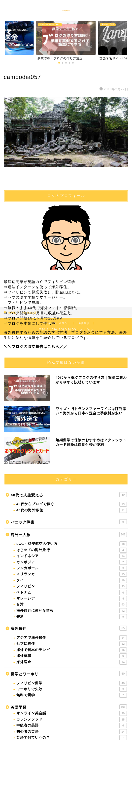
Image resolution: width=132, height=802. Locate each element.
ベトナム (71, 592)
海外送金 (71, 662)
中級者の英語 (71, 725)
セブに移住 (71, 643)
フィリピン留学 (71, 683)
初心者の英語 (71, 731)
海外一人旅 (69, 534)
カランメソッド (71, 719)
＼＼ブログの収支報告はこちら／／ (35, 346)
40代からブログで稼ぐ (71, 504)
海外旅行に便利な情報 (71, 610)
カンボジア (71, 562)
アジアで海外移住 (71, 637)
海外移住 (69, 628)
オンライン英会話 (71, 713)
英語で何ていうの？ (71, 737)
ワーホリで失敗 (71, 689)
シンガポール (71, 568)
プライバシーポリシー (56, 323)
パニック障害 (69, 521)
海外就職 (71, 655)
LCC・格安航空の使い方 (71, 543)
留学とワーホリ (69, 673)
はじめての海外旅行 (71, 550)
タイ (71, 580)
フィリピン (71, 586)
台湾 (71, 604)
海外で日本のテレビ (71, 649)
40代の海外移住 (71, 510)
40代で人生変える (69, 494)
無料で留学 (71, 695)
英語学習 (69, 706)
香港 (71, 616)
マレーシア (71, 598)
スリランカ (71, 574)
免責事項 (83, 323)
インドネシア (71, 556)
